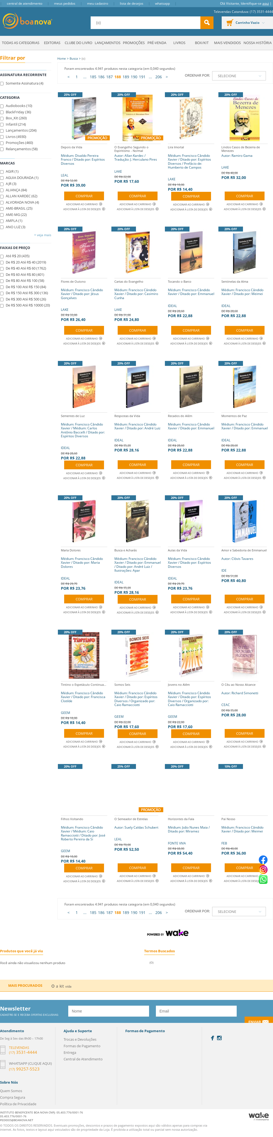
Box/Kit (202, 42)
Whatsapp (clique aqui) (30, 1063)
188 (117, 76)
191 (142, 76)
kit (62, 986)
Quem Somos (11, 1090)
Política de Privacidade (18, 1103)
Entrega (70, 1052)
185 (93, 76)
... (85, 76)
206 (158, 76)
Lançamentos (107, 42)
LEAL (84, 166)
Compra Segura (12, 1097)
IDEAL (191, 298)
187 (109, 76)
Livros (179, 42)
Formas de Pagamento (82, 1045)
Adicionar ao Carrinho (84, 204)
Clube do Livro (78, 42)
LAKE (137, 164)
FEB (244, 835)
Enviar (254, 1022)
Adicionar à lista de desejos (82, 209)
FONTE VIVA (191, 835)
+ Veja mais (42, 235)
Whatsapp (162, 3)
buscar (206, 22)
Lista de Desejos (131, 3)
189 (126, 76)
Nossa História (258, 42)
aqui (265, 3)
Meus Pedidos (64, 3)
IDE (244, 565)
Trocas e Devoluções (80, 1039)
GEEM (84, 703)
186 (101, 76)
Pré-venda (156, 42)
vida (68, 986)
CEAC (239, 699)
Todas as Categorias (20, 42)
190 (134, 76)
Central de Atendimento (24, 3)
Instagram (219, 1038)
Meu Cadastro (97, 3)
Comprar (84, 195)
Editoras (52, 42)
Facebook (212, 1038)
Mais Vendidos (227, 42)
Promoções (134, 42)
